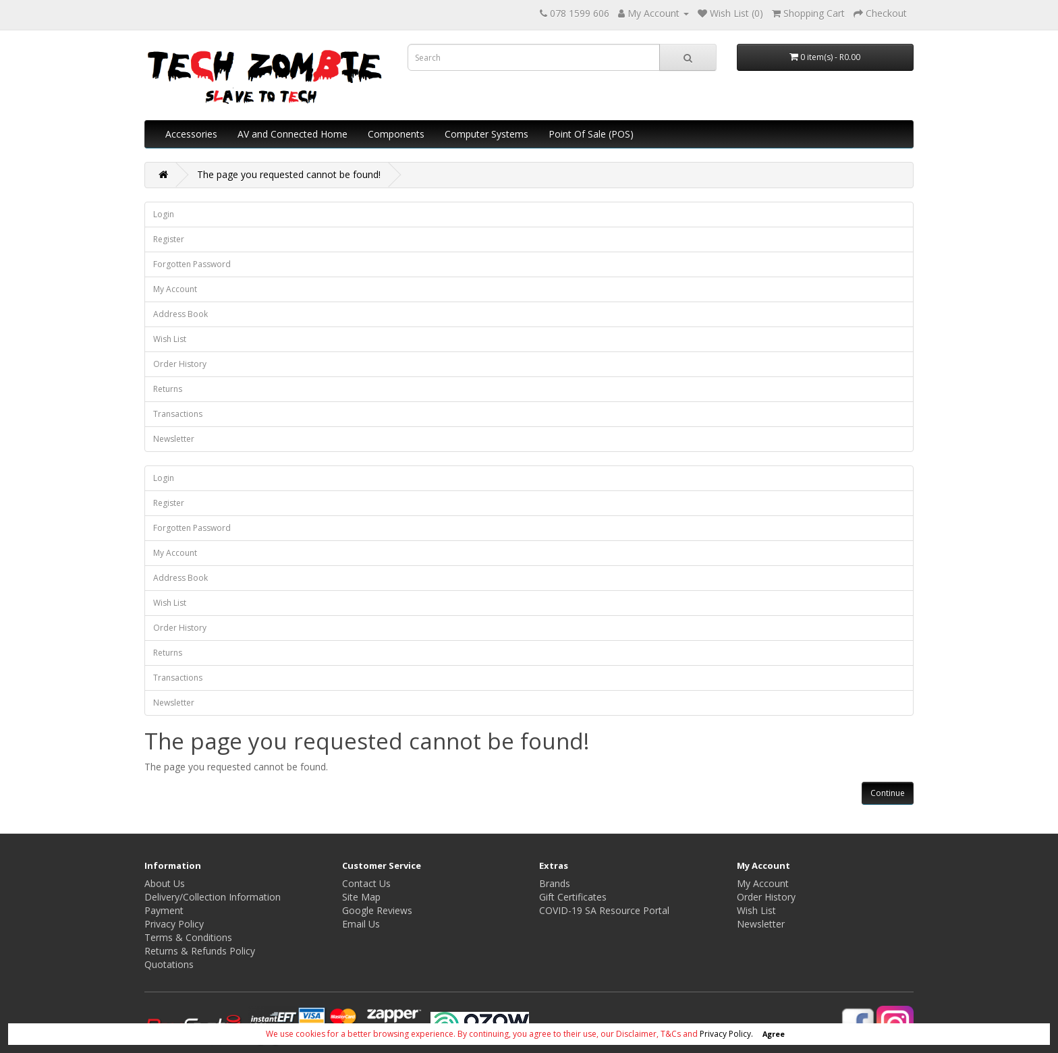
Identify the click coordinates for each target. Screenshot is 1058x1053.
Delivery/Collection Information (212, 896)
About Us (164, 883)
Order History (179, 364)
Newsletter (173, 439)
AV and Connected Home (292, 133)
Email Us (361, 923)
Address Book (180, 314)
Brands (554, 883)
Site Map (361, 896)
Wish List (169, 339)
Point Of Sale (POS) (591, 133)
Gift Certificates (573, 896)
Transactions (177, 414)
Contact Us (366, 883)
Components (396, 133)
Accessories (191, 133)
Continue (887, 793)
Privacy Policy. (726, 1034)
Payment (164, 910)
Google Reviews (377, 910)
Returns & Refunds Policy (199, 950)
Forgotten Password (192, 264)
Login (163, 214)
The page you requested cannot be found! (289, 174)
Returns (167, 389)
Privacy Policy (174, 923)
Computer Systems (486, 133)
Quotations (169, 964)
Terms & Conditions (188, 937)
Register (168, 239)
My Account (175, 289)
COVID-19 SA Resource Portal (604, 910)
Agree (773, 1034)
